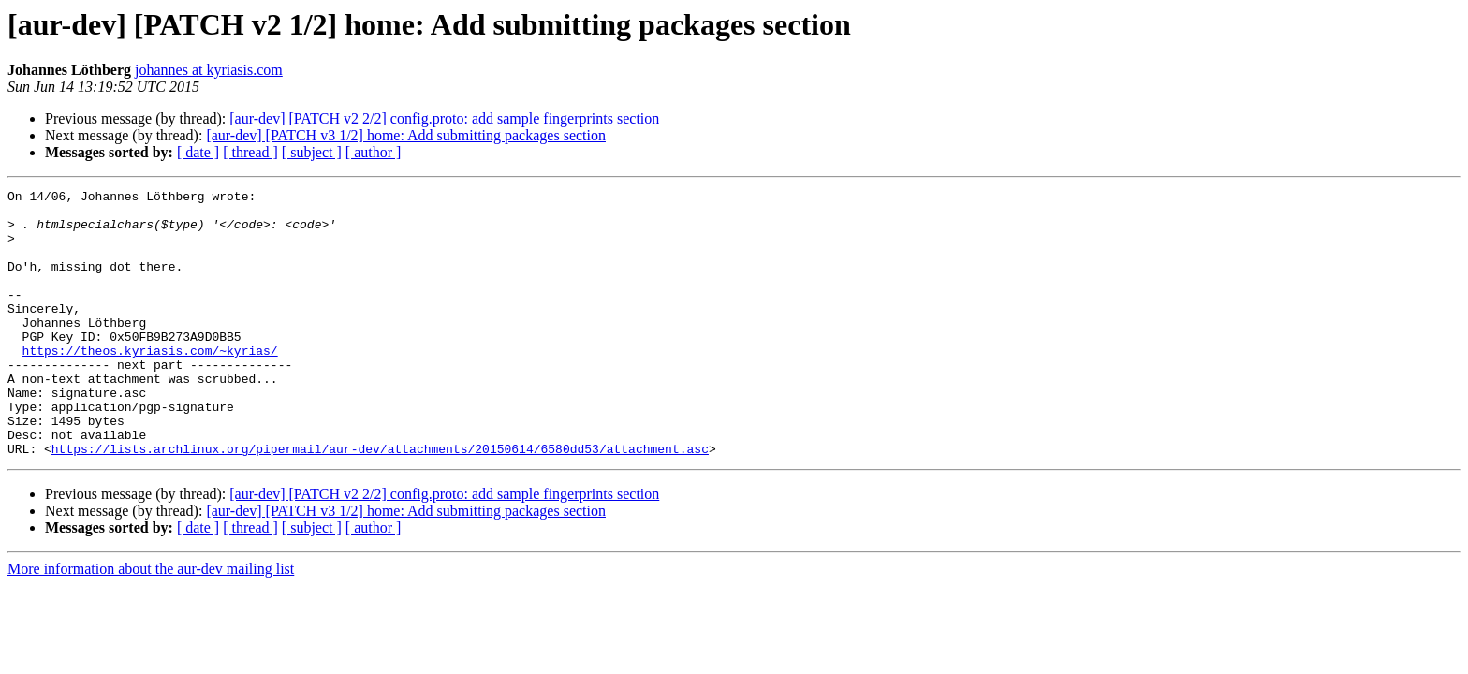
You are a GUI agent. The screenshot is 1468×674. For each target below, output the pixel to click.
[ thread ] (250, 152)
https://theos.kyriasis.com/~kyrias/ (150, 383)
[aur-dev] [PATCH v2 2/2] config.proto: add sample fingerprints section (444, 118)
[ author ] (373, 152)
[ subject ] (312, 152)
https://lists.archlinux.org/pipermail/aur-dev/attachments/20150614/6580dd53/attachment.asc (380, 501)
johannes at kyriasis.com (209, 70)
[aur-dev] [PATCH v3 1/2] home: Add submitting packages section (406, 135)
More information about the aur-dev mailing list (150, 622)
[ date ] (198, 152)
